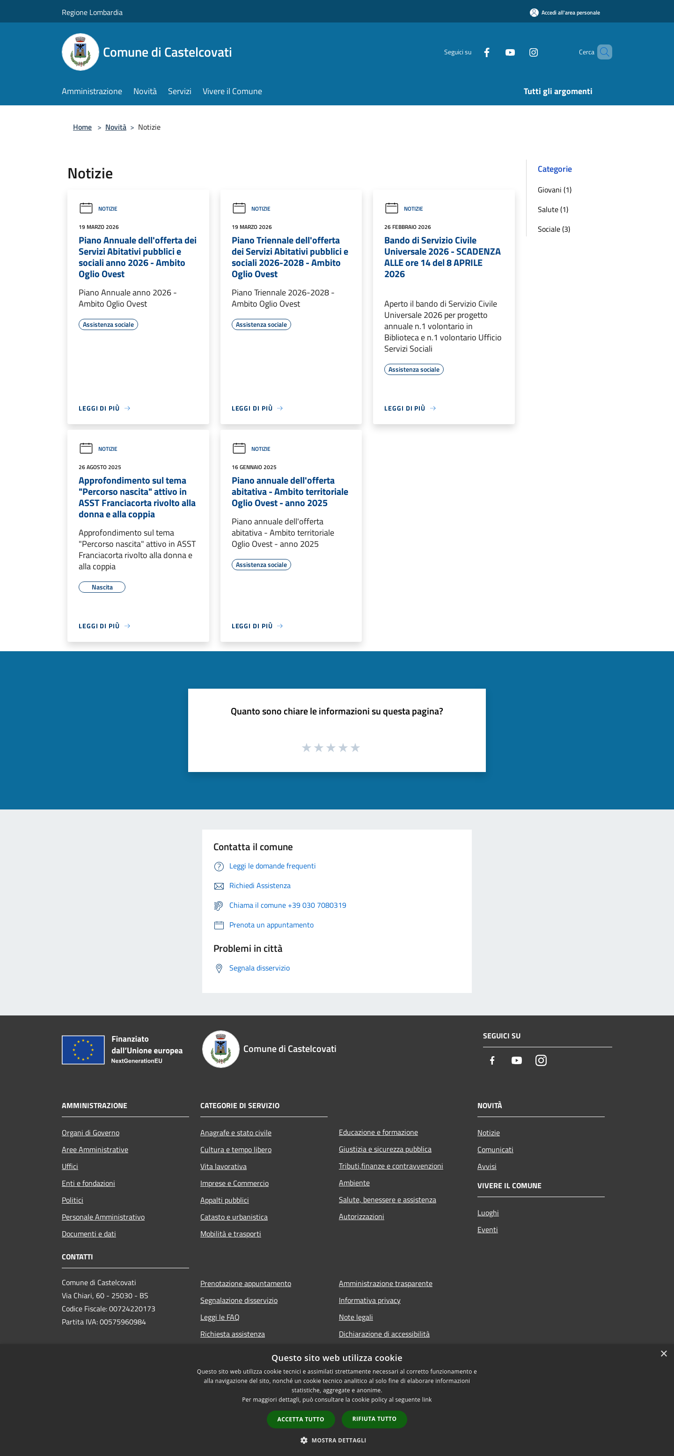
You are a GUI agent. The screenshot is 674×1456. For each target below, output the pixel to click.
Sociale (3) (554, 229)
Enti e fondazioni (88, 1183)
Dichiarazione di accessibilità (384, 1333)
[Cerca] (601, 52)
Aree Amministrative (95, 1149)
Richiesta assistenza (232, 1333)
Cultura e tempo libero (235, 1149)
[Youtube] (494, 51)
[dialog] (337, 1400)
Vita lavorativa (223, 1166)
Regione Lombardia (92, 12)
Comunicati (495, 1149)
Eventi (487, 1229)
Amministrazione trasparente (385, 1283)
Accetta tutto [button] (301, 1419)
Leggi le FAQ (220, 1317)
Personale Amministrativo (103, 1216)
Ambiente (354, 1182)
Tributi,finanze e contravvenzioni (391, 1165)
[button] (337, 1440)
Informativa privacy (370, 1300)
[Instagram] (517, 51)
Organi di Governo (90, 1132)
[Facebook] (471, 51)
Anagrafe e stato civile (235, 1132)
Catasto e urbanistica (234, 1216)
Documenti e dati (89, 1233)
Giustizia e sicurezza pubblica (385, 1149)
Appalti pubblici (224, 1200)
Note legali (356, 1317)
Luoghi (488, 1212)
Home (82, 126)
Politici (72, 1200)
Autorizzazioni (361, 1216)
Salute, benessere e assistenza (387, 1199)
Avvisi (487, 1166)
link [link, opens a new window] (427, 1400)
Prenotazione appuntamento (245, 1283)
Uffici (70, 1166)
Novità (115, 126)
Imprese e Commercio (234, 1183)
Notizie (98, 208)
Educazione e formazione (378, 1132)
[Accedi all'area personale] (565, 12)
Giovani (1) (554, 189)
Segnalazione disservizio (239, 1300)
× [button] (663, 1354)
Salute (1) (553, 209)
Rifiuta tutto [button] (374, 1419)
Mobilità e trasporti (230, 1233)
